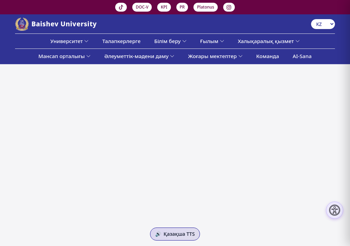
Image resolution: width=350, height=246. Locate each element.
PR (182, 7)
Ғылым (212, 41)
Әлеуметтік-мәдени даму (139, 56)
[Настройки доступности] (334, 210)
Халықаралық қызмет (269, 41)
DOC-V (142, 7)
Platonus (205, 7)
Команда (267, 56)
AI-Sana (302, 56)
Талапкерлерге (121, 41)
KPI (164, 7)
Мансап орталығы (64, 56)
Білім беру (170, 41)
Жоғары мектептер (215, 56)
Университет (69, 41)
